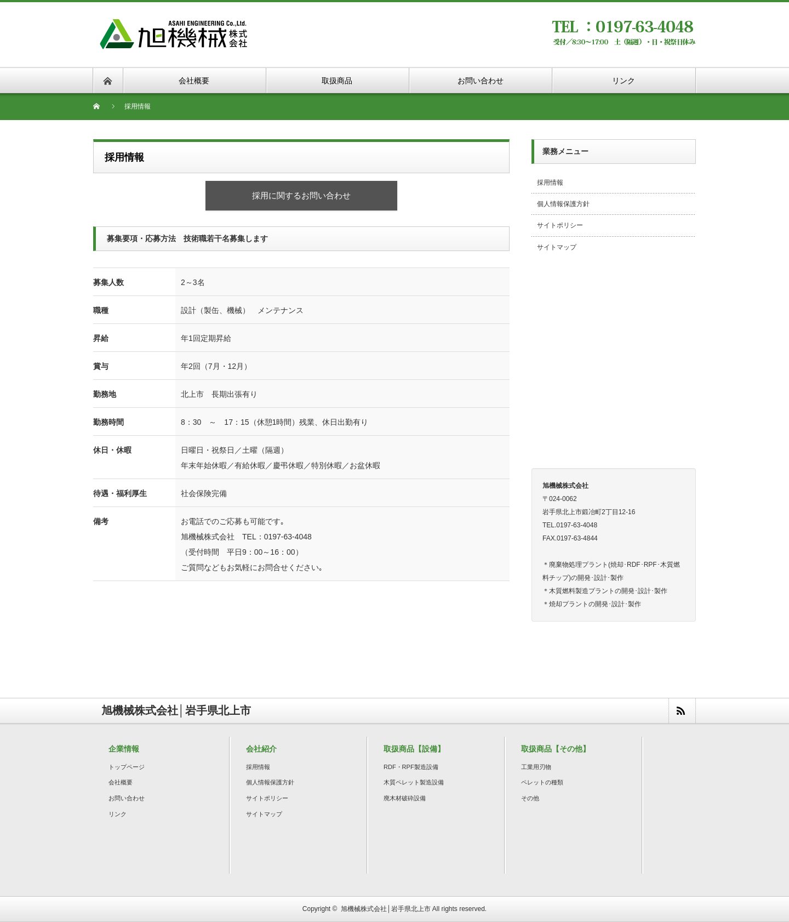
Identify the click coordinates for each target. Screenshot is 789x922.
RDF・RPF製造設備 (411, 767)
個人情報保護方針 (563, 204)
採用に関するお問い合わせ (301, 195)
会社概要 (120, 782)
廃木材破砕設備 (405, 798)
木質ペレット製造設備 (414, 782)
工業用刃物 (536, 767)
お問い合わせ (126, 798)
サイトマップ (556, 247)
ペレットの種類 (542, 782)
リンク (117, 814)
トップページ (126, 767)
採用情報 (550, 182)
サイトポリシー (560, 225)
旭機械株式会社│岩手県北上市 (386, 909)
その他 (530, 798)
